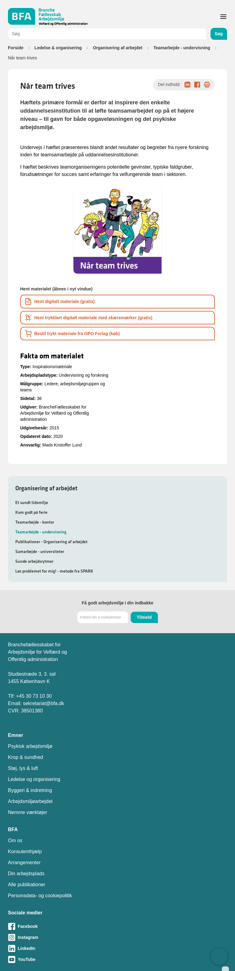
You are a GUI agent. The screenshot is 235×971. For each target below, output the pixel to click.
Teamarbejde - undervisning (181, 47)
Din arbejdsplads (26, 873)
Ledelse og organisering (34, 779)
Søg (219, 33)
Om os (15, 840)
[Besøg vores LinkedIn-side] (117, 948)
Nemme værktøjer (27, 812)
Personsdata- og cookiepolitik (40, 895)
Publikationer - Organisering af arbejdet (51, 541)
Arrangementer (24, 862)
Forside (16, 47)
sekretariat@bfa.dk (43, 703)
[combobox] (107, 34)
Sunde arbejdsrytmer (34, 561)
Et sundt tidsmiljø (31, 502)
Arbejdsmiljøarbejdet (30, 801)
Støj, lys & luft (23, 768)
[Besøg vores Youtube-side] (117, 959)
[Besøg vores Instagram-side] (117, 937)
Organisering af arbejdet (117, 47)
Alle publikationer (26, 884)
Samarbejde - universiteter (39, 551)
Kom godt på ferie (31, 512)
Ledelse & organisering (58, 47)
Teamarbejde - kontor (34, 522)
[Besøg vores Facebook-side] (117, 926)
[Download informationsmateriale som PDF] (117, 301)
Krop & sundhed (25, 757)
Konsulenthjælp (25, 851)
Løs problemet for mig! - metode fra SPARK (54, 571)
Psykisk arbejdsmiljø (30, 746)
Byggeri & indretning (30, 790)
